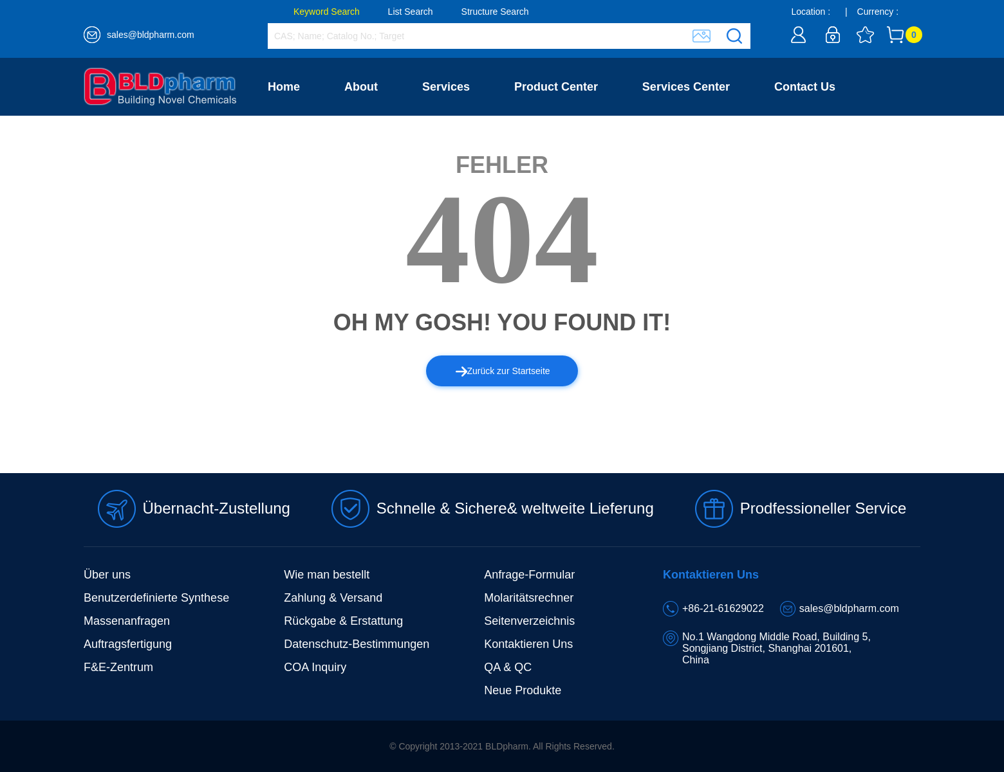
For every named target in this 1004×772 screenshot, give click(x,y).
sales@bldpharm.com (150, 35)
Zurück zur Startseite (503, 371)
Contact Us (804, 86)
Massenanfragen (127, 621)
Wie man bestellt (326, 574)
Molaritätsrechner (528, 597)
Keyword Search (326, 11)
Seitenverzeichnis (529, 621)
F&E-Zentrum (118, 667)
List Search (410, 11)
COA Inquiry (315, 667)
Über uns (107, 574)
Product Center (556, 86)
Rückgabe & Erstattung (343, 621)
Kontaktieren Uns (528, 644)
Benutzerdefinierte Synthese (156, 597)
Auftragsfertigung (128, 644)
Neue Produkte (522, 690)
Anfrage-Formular (529, 574)
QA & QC (508, 667)
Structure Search (495, 11)
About (361, 86)
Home (284, 86)
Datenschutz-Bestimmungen (356, 644)
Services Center (686, 86)
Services (446, 86)
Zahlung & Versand (333, 597)
